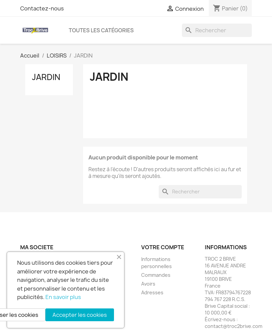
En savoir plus (63, 297)
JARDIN (46, 77)
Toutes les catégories (101, 30)
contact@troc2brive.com (233, 326)
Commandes (155, 275)
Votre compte (162, 247)
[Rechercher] (217, 30)
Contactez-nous (42, 8)
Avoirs (148, 284)
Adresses (152, 292)
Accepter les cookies (79, 315)
